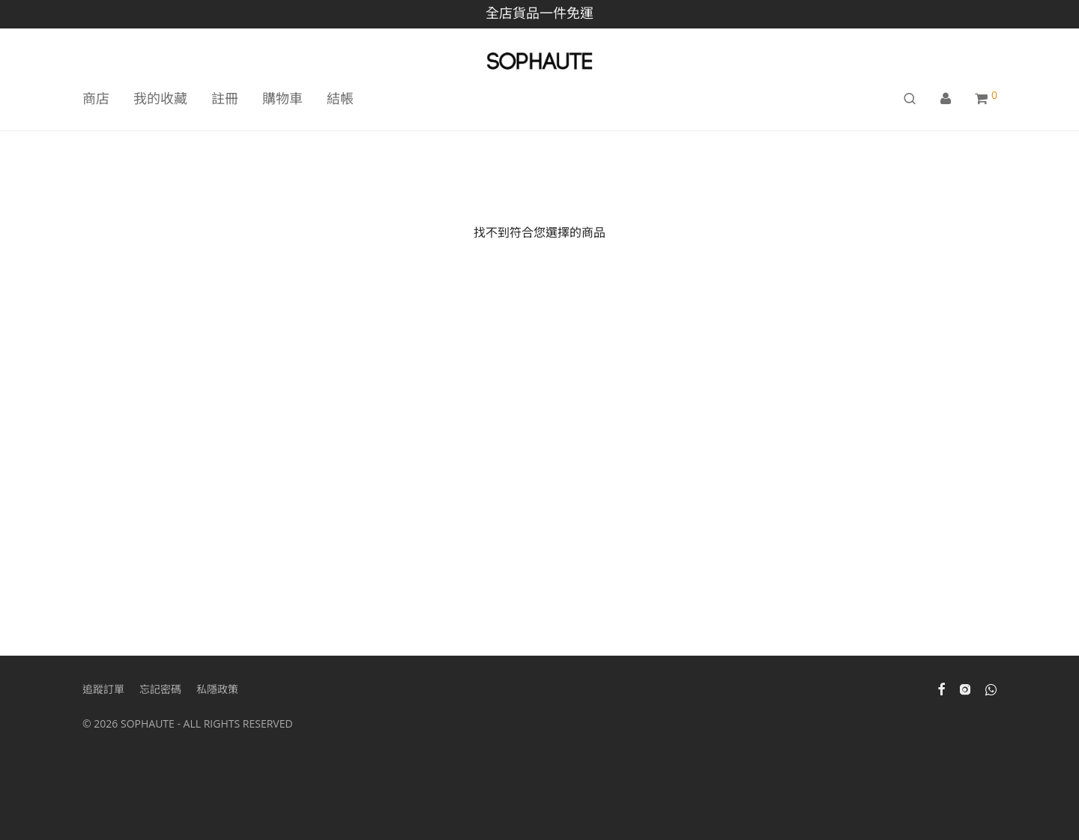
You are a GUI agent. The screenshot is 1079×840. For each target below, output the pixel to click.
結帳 (340, 98)
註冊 (224, 98)
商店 (95, 98)
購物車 (282, 98)
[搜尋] (909, 98)
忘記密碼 (160, 689)
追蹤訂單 (103, 689)
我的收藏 (160, 98)
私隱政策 (217, 689)
